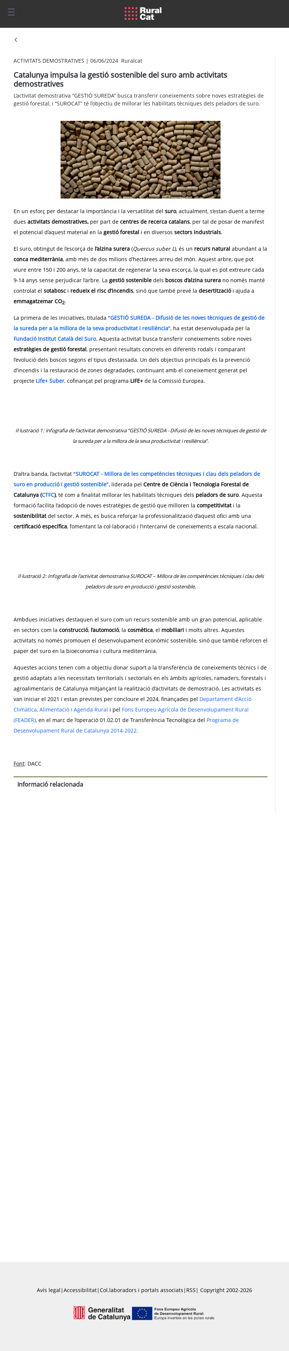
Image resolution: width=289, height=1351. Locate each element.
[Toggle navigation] (11, 11)
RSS (191, 1290)
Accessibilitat (80, 1290)
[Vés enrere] (16, 40)
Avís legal (49, 1290)
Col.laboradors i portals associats (141, 1290)
